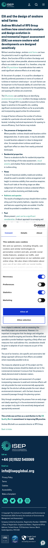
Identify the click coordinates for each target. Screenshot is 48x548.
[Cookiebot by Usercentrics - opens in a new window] (34, 226)
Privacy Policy (7, 477)
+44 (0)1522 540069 (18, 459)
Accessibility (7, 490)
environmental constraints (12, 99)
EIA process (9, 96)
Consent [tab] (9, 233)
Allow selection (24, 320)
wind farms (32, 52)
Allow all (24, 312)
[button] (29, 4)
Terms (4, 481)
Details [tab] (24, 233)
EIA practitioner (12, 67)
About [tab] (39, 233)
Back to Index (7, 429)
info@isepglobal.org (18, 470)
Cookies (5, 485)
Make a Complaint (9, 494)
